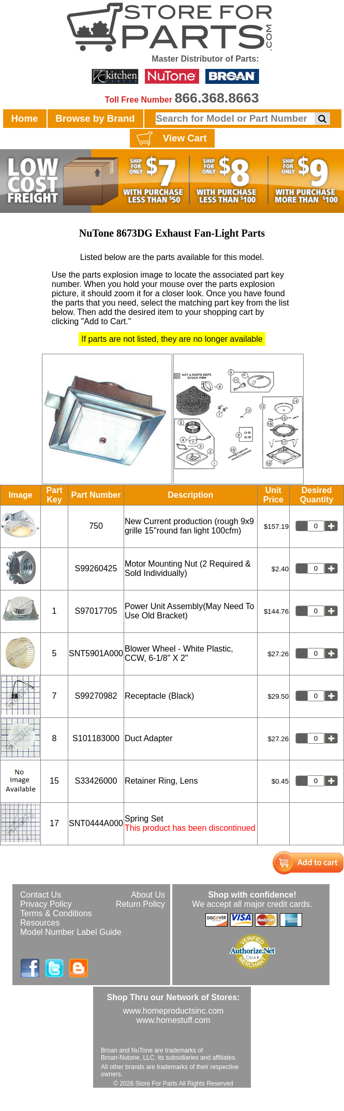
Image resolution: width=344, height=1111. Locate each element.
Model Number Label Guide (71, 932)
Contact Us (40, 894)
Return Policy (140, 904)
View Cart (170, 138)
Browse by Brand (94, 118)
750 (96, 526)
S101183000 (95, 738)
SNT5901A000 (96, 653)
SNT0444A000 (96, 823)
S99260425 (96, 568)
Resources (39, 922)
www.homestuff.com (174, 1020)
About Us (148, 894)
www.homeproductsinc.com (173, 1010)
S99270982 (96, 695)
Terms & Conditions (56, 913)
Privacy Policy (46, 904)
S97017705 (96, 611)
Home (24, 118)
